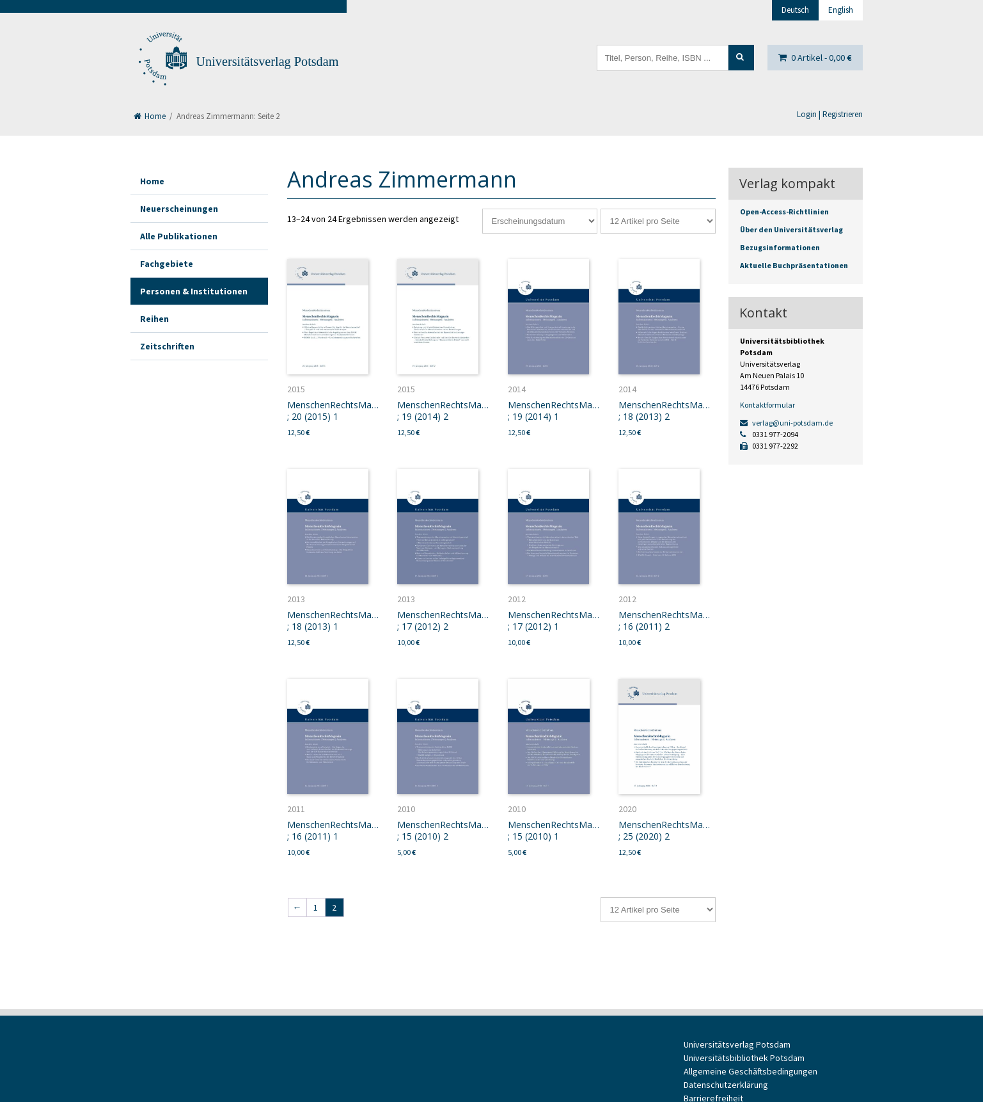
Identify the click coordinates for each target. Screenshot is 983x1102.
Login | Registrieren (830, 114)
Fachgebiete (166, 263)
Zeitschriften (167, 346)
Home (150, 116)
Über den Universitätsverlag (791, 229)
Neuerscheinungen (179, 208)
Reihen (154, 318)
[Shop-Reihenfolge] (539, 221)
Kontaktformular (767, 405)
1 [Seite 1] (315, 907)
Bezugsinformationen (780, 247)
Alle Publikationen (178, 236)
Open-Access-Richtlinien (784, 211)
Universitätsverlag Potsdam (267, 61)
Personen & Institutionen (194, 291)
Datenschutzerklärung (726, 1084)
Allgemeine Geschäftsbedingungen (750, 1071)
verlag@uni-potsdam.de (786, 422)
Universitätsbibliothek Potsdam (744, 1058)
